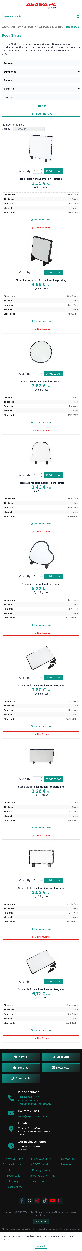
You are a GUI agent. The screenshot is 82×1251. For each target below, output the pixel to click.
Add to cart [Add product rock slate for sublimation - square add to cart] (53, 171)
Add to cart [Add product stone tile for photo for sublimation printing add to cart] (53, 272)
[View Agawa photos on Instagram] (60, 1201)
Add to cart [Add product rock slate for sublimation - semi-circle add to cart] (53, 475)
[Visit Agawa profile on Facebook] (22, 1201)
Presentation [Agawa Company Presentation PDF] (13, 1175)
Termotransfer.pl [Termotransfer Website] (41, 1181)
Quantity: (25, 171)
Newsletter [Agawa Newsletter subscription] (68, 1164)
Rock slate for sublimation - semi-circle (41, 482)
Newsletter (61, 1067)
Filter (41, 105)
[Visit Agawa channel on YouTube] (52, 1201)
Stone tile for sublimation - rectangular (41, 685)
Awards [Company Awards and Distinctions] (14, 1170)
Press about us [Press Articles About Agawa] (41, 1159)
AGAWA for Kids (41, 1164)
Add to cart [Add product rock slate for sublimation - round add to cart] (53, 373)
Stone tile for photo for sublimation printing (41, 280)
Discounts (61, 1056)
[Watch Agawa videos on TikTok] (45, 1201)
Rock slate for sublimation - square (41, 178)
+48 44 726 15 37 (28, 1097)
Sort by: (6, 128)
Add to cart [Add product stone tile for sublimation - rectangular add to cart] (53, 677)
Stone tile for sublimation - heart (41, 584)
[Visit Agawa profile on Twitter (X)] (30, 1201)
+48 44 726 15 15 (28, 1100)
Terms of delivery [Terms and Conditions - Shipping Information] (13, 1164)
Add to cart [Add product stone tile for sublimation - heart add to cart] (53, 576)
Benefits (20, 1067)
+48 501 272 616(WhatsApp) (35, 1103)
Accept (41, 1246)
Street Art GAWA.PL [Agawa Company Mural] (42, 1175)
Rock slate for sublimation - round (41, 381)
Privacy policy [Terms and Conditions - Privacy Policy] (41, 1170)
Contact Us (20, 1078)
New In (21, 1056)
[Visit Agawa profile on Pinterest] (37, 1201)
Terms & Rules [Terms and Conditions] (13, 1159)
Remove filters (41, 113)
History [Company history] (13, 1181)
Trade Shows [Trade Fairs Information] (13, 1186)
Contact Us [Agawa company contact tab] (68, 1159)
